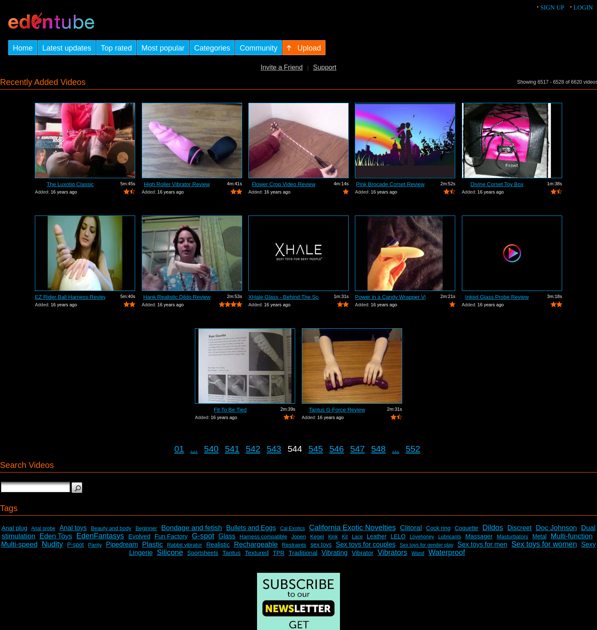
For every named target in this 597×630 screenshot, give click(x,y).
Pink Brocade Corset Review (390, 184)
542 (253, 448)
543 (274, 448)
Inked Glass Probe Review (497, 297)
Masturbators (512, 536)
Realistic (218, 544)
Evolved (139, 536)
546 (336, 448)
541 (232, 448)
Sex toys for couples (366, 544)
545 (315, 448)
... (194, 448)
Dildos (493, 527)
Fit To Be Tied (230, 410)
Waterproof (446, 552)
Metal (539, 536)
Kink (332, 537)
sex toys (321, 544)
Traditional (303, 552)
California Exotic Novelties (352, 527)
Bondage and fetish (191, 528)
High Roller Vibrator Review (177, 184)
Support (324, 67)
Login (583, 7)
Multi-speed (19, 544)
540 (211, 448)
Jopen (298, 536)
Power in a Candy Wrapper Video (390, 297)
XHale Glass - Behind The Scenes (283, 297)
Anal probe (43, 528)
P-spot (75, 544)
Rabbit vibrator (184, 545)
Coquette (466, 528)
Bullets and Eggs (251, 527)
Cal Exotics (292, 528)
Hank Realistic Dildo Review (177, 297)
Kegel (317, 536)
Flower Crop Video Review (283, 184)
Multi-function (571, 536)
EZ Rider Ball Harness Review (70, 297)
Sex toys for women (544, 544)
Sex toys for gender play (426, 545)
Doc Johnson (556, 528)
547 (357, 448)
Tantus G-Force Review (337, 410)
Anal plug (14, 527)
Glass (226, 536)
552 (412, 448)
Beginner (146, 528)
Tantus (231, 552)
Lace (357, 537)
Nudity (52, 544)
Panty (95, 545)
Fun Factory (171, 536)
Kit (345, 537)
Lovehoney (422, 537)
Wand (417, 553)
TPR (278, 553)
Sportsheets (202, 553)
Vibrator (362, 552)
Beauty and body (111, 528)
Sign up (552, 7)
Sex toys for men (482, 544)
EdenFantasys (100, 536)
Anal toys (73, 527)
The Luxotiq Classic (70, 184)
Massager (479, 536)
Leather (376, 536)
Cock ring (438, 528)
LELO (398, 536)
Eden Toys (55, 536)
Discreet (519, 527)
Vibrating (335, 552)
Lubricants (449, 537)
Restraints (294, 545)
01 (179, 448)
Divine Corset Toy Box (497, 184)
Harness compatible (263, 536)
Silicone (170, 552)
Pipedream (122, 544)
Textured (257, 552)
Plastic (152, 544)
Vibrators (393, 552)
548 (378, 448)
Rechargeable (256, 544)
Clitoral (411, 528)
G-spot (203, 536)
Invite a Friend (282, 67)
